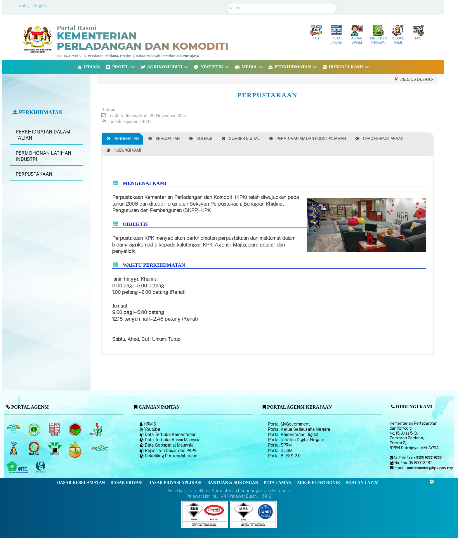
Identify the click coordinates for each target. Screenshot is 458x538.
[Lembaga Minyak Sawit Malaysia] (14, 429)
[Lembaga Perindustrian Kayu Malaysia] (55, 429)
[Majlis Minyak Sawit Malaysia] (55, 448)
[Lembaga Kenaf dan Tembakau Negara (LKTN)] (14, 448)
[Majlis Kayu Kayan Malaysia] (18, 467)
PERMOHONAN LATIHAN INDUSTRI (43, 156)
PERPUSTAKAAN (33, 174)
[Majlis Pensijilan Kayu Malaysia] (41, 467)
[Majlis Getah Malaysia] (99, 448)
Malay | (25, 6)
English (41, 6)
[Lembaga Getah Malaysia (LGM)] (34, 429)
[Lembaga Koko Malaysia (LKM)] (76, 429)
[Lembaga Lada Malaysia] (96, 429)
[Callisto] (204, 513)
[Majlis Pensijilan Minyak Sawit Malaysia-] (76, 448)
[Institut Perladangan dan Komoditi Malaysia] (34, 448)
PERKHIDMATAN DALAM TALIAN (42, 135)
